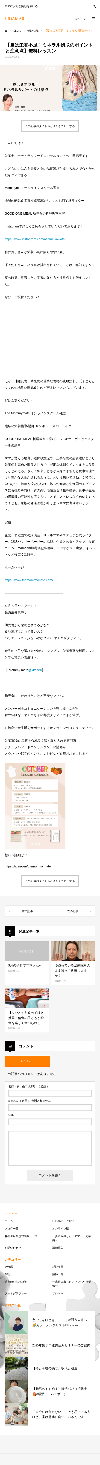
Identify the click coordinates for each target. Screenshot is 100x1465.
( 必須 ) (28, 1086)
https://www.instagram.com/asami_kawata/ (35, 239)
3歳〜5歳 (57, 1266)
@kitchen (35, 670)
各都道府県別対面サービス (21, 1236)
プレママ (57, 1293)
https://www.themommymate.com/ (29, 580)
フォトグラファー (16, 1293)
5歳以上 (9, 1274)
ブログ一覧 (11, 1228)
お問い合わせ (13, 1247)
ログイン (80, 18)
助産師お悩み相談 (16, 1281)
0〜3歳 (9, 1266)
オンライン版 (60, 1228)
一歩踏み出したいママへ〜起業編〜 (71, 1238)
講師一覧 (57, 1274)
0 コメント (27, 1061)
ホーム (9, 1221)
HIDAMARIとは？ (63, 1221)
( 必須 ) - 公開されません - (30, 1100)
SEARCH (94, 6)
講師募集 (57, 1247)
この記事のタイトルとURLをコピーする (50, 126)
